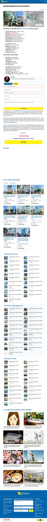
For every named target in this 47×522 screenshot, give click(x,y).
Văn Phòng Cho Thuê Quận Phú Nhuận (36, 281)
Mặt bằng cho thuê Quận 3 (14, 365)
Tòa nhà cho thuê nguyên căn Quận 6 (35, 316)
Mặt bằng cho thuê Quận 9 (14, 377)
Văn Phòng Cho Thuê (10, 254)
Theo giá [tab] (6, 183)
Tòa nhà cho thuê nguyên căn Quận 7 (16, 320)
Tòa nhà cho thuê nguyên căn (13, 305)
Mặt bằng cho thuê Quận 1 (14, 361)
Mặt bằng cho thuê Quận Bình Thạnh (15, 390)
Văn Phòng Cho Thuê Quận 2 (34, 256)
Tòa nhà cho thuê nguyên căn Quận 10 (36, 324)
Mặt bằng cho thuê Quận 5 (14, 369)
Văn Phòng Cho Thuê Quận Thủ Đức (35, 290)
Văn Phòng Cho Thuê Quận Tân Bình (15, 281)
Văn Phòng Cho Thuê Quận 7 (14, 269)
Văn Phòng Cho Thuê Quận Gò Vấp (15, 290)
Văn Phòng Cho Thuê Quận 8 (34, 269)
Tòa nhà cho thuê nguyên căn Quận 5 (16, 316)
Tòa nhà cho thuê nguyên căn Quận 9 (16, 324)
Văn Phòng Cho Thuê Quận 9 (14, 273)
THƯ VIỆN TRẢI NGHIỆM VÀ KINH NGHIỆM (17, 410)
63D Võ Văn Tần (24, 28)
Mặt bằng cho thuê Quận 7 (14, 373)
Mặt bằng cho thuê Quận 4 (33, 365)
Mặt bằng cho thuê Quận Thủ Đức (35, 394)
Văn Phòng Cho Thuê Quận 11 (14, 277)
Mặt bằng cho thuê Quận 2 (33, 361)
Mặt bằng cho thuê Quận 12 (34, 381)
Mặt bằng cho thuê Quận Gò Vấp (15, 394)
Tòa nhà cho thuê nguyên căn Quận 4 (35, 312)
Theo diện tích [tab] (12, 183)
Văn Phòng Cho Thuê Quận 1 (14, 256)
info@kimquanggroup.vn (8, 510)
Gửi (31, 510)
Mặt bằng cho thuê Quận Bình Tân (35, 398)
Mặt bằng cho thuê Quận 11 (14, 381)
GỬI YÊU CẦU (23, 108)
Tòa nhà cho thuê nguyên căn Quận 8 (35, 320)
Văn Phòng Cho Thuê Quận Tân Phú (35, 285)
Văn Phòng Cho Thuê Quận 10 (34, 273)
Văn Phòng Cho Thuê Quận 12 (34, 277)
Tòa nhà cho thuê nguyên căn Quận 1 (16, 308)
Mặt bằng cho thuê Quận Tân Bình (15, 385)
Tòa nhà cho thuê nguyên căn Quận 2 (35, 308)
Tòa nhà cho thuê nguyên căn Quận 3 (16, 312)
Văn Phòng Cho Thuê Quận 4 (34, 260)
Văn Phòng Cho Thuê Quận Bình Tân (35, 294)
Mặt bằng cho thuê (10, 358)
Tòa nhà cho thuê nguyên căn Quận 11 (16, 328)
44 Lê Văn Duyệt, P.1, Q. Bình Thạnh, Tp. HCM (7, 503)
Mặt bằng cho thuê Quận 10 (34, 377)
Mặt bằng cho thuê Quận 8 (33, 373)
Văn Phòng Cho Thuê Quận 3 (14, 260)
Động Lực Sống (38, 516)
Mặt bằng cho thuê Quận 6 (33, 369)
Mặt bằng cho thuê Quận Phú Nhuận (35, 385)
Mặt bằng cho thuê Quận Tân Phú (35, 390)
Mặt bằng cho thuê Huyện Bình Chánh (16, 403)
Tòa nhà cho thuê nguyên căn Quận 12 (36, 328)
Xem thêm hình (39, 24)
